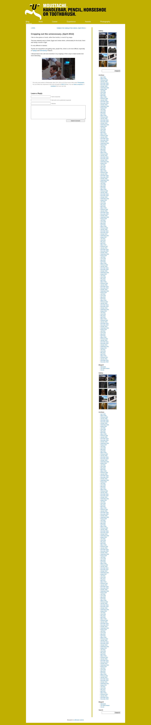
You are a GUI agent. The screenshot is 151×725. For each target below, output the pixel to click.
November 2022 (104, 140)
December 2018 (104, 212)
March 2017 (104, 245)
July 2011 (103, 349)
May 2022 (103, 149)
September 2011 (105, 346)
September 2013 (105, 309)
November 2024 (104, 103)
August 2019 (104, 200)
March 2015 (104, 281)
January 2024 (104, 118)
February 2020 (104, 191)
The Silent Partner (105, 368)
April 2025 (103, 95)
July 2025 (103, 91)
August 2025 (104, 89)
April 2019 (103, 206)
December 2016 (104, 249)
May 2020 (103, 186)
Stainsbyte (103, 367)
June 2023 (103, 129)
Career (54, 22)
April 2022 (103, 151)
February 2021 (104, 172)
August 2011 (104, 348)
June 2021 (103, 166)
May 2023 (103, 131)
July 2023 (103, 127)
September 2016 (105, 254)
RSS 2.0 (63, 84)
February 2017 (104, 246)
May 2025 (103, 94)
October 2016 (104, 252)
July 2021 (103, 164)
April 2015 (103, 280)
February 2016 (104, 265)
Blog (27, 22)
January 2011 (104, 358)
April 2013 (103, 317)
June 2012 (103, 332)
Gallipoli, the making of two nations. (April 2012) (71, 28)
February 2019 (104, 209)
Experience (71, 22)
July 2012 (103, 331)
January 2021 (104, 174)
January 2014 (104, 303)
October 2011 (104, 345)
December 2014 (104, 286)
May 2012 (103, 334)
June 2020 (103, 184)
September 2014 (105, 291)
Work (41, 22)
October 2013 (104, 308)
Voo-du (102, 370)
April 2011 (103, 354)
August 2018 (104, 218)
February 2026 (104, 80)
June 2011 (103, 351)
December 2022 (104, 138)
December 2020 (104, 175)
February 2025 (104, 98)
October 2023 (104, 123)
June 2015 (103, 277)
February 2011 (104, 357)
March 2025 (104, 97)
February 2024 (104, 117)
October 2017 (104, 234)
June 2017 (103, 240)
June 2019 (103, 203)
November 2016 (104, 251)
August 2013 (104, 311)
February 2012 (104, 338)
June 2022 (103, 147)
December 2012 (104, 323)
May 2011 (103, 352)
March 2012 (104, 337)
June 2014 (103, 295)
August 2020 (104, 181)
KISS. (33, 28)
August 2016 (104, 255)
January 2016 (104, 266)
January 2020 (104, 192)
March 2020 (104, 189)
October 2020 (104, 178)
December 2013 (104, 305)
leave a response (78, 84)
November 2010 (104, 362)
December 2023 (104, 120)
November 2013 (104, 306)
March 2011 (104, 355)
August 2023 (104, 126)
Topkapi (34, 50)
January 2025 (104, 100)
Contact (29, 24)
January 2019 (104, 211)
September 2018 (105, 217)
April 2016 (103, 261)
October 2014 (104, 289)
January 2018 (104, 229)
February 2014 (104, 301)
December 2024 (104, 101)
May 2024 (103, 112)
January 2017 (104, 248)
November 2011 (104, 343)
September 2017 (105, 235)
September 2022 (105, 143)
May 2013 (103, 315)
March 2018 (104, 226)
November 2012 (104, 325)
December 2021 (104, 157)
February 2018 (104, 228)
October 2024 (104, 104)
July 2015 (103, 275)
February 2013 (104, 320)
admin (81, 720)
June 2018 (103, 221)
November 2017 (104, 232)
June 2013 (103, 314)
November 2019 (104, 195)
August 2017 (104, 237)
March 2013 (104, 318)
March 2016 (104, 263)
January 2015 (104, 285)
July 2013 (103, 312)
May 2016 (103, 260)
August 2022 (104, 144)
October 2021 (104, 160)
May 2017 (103, 241)
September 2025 (105, 87)
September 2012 (105, 328)
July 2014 (103, 294)
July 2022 (103, 146)
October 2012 (104, 326)
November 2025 (104, 84)
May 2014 (103, 297)
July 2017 (103, 238)
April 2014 (103, 298)
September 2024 (105, 106)
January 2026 (104, 81)
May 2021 (103, 168)
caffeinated (76, 720)
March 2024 (104, 115)
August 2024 (104, 107)
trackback (53, 86)
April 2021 (103, 169)
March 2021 (104, 171)
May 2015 (103, 278)
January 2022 (104, 155)
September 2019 (105, 198)
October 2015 (104, 271)
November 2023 (104, 121)
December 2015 (104, 268)
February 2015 (104, 283)
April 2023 (103, 132)
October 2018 (104, 215)
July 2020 (103, 183)
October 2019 (104, 197)
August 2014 (104, 292)
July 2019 (103, 201)
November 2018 (104, 214)
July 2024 (103, 109)
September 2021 (105, 161)
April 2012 (103, 335)
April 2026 (103, 77)
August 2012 (104, 329)
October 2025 (104, 86)
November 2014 (104, 288)
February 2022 (104, 154)
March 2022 (104, 152)
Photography (105, 22)
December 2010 (104, 360)
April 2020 (103, 188)
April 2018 (103, 224)
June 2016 (103, 258)
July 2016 (103, 257)
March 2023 (104, 134)
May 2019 (103, 204)
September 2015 (105, 272)
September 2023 (105, 124)
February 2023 (104, 135)
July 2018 (103, 220)
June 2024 (103, 111)
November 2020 (104, 177)
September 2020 (105, 180)
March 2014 (104, 300)
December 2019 (104, 194)
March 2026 (104, 78)
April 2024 (103, 114)
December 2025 (104, 83)
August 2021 (104, 163)
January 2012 (104, 340)
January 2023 (104, 137)
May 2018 (103, 223)
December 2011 (104, 342)
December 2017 (104, 231)
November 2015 (104, 269)
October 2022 (104, 141)
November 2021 (104, 158)
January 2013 (104, 322)
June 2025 (103, 92)
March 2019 (104, 208)
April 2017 (103, 243)
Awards (88, 22)
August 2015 (104, 274)
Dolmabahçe (43, 50)
